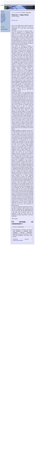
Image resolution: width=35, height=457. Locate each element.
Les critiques (3, 18)
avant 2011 (3, 15)
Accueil (13, 12)
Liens (2, 22)
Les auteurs (3, 19)
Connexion (15, 239)
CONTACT (3, 17)
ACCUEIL (3, 14)
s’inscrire (26, 239)
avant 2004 (3, 16)
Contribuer (3, 21)
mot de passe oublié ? (18, 240)
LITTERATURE (4, 29)
